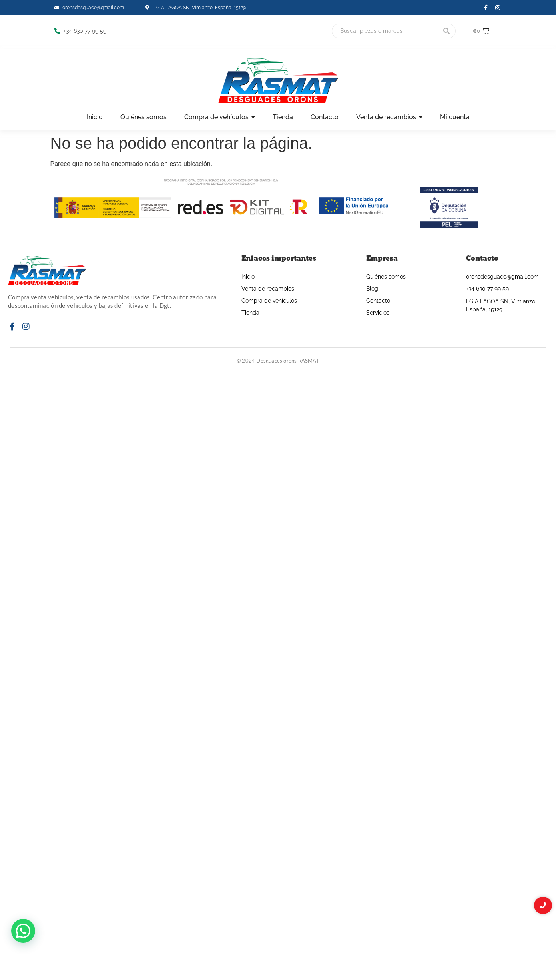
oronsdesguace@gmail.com (502, 276)
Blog (372, 288)
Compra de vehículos (269, 300)
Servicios (377, 312)
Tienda (250, 312)
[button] (23, 931)
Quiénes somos (386, 276)
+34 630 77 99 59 (487, 288)
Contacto (378, 300)
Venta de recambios (267, 288)
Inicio (248, 276)
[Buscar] (384, 31)
